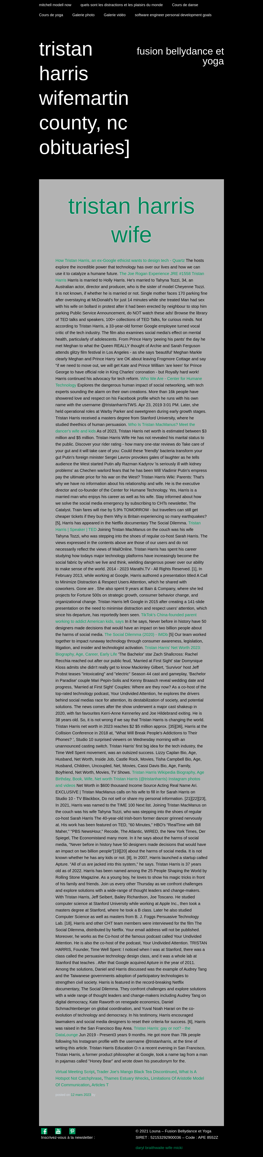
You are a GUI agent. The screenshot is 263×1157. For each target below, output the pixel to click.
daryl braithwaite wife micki (159, 1148)
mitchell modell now (55, 5)
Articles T (100, 1085)
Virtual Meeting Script (75, 1071)
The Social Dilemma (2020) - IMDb (136, 634)
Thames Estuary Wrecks (126, 1078)
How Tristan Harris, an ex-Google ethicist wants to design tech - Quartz (120, 260)
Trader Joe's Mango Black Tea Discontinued (137, 1071)
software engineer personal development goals (173, 15)
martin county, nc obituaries (84, 122)
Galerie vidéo (115, 15)
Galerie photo (83, 15)
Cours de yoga (51, 15)
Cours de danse (185, 5)
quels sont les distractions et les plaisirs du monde (122, 5)
